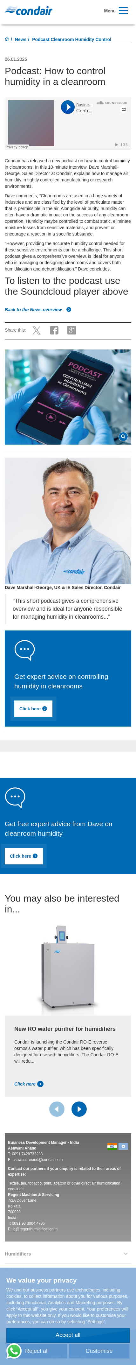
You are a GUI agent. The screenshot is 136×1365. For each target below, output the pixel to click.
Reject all (37, 1351)
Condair (28, 10)
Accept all (68, 1335)
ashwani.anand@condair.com (38, 1159)
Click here (36, 709)
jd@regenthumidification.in (35, 1229)
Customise (98, 1351)
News (21, 39)
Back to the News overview (38, 309)
